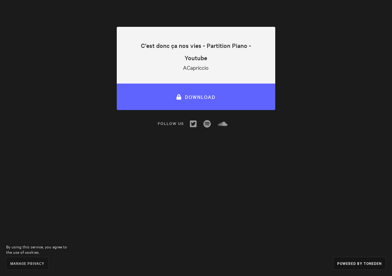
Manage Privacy (27, 263)
